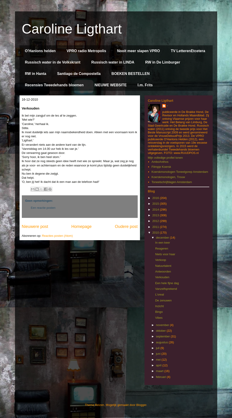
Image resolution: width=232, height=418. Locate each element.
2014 (156, 209)
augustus (162, 342)
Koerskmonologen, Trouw (168, 177)
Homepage (81, 226)
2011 (156, 227)
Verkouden (162, 277)
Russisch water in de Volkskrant (52, 62)
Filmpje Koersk (161, 166)
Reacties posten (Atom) (57, 235)
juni (158, 353)
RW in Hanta (35, 74)
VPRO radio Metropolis (86, 51)
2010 (156, 232)
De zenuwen (163, 300)
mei (159, 359)
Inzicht (159, 306)
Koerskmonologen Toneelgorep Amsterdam (180, 171)
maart (160, 371)
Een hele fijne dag (167, 283)
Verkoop (160, 260)
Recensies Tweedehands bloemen (54, 85)
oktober (161, 330)
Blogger (141, 405)
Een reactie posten (43, 207)
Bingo (159, 312)
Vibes (158, 317)
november (163, 325)
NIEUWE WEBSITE (111, 85)
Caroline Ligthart (72, 28)
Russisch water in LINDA (112, 62)
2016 (156, 198)
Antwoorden (163, 271)
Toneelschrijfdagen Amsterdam (172, 182)
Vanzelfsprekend (166, 289)
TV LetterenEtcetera (188, 51)
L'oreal (159, 294)
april (159, 365)
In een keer (162, 242)
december (163, 237)
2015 (156, 203)
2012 (156, 221)
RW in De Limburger (162, 62)
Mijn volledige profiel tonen (165, 157)
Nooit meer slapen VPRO (138, 51)
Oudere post (126, 226)
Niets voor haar (165, 254)
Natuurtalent (163, 266)
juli (158, 348)
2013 (156, 215)
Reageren (161, 248)
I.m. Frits (145, 85)
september (163, 336)
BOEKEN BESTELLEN (131, 74)
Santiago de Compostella (78, 74)
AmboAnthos (160, 161)
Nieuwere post (35, 226)
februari (161, 377)
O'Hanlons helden (40, 51)
